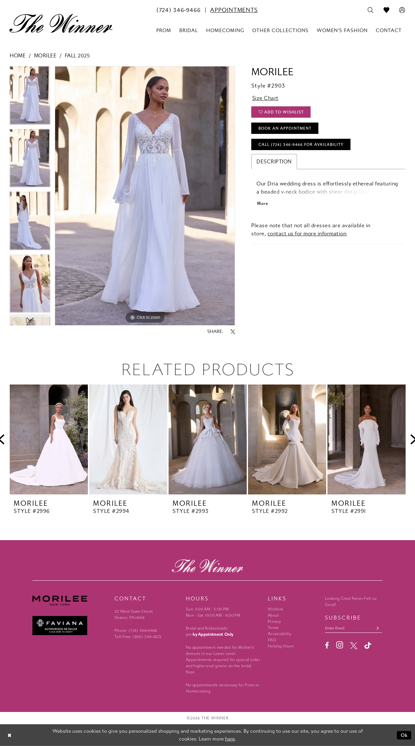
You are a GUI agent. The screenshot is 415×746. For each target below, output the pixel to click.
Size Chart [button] (265, 98)
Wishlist (275, 609)
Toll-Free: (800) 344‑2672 (137, 636)
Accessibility (279, 634)
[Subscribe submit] (378, 628)
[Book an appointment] (234, 10)
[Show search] (371, 10)
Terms (273, 627)
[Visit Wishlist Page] (387, 10)
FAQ (272, 640)
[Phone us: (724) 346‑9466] (178, 10)
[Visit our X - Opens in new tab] (353, 645)
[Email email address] (353, 628)
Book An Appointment (285, 128)
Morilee (45, 56)
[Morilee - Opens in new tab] (70, 601)
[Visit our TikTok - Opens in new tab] (367, 645)
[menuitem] (178, 10)
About (273, 615)
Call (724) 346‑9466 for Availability (301, 144)
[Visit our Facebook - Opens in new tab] (327, 645)
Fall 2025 (77, 56)
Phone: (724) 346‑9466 (136, 630)
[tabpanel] (30, 97)
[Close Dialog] (9, 735)
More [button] (262, 203)
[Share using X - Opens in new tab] (233, 331)
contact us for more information (307, 234)
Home (18, 56)
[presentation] (49, 439)
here (230, 739)
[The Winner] (61, 23)
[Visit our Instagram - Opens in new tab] (339, 645)
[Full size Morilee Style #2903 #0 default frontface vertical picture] (145, 195)
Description (274, 162)
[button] (402, 10)
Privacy (274, 621)
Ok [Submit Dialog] (404, 735)
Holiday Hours (281, 646)
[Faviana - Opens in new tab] (70, 625)
